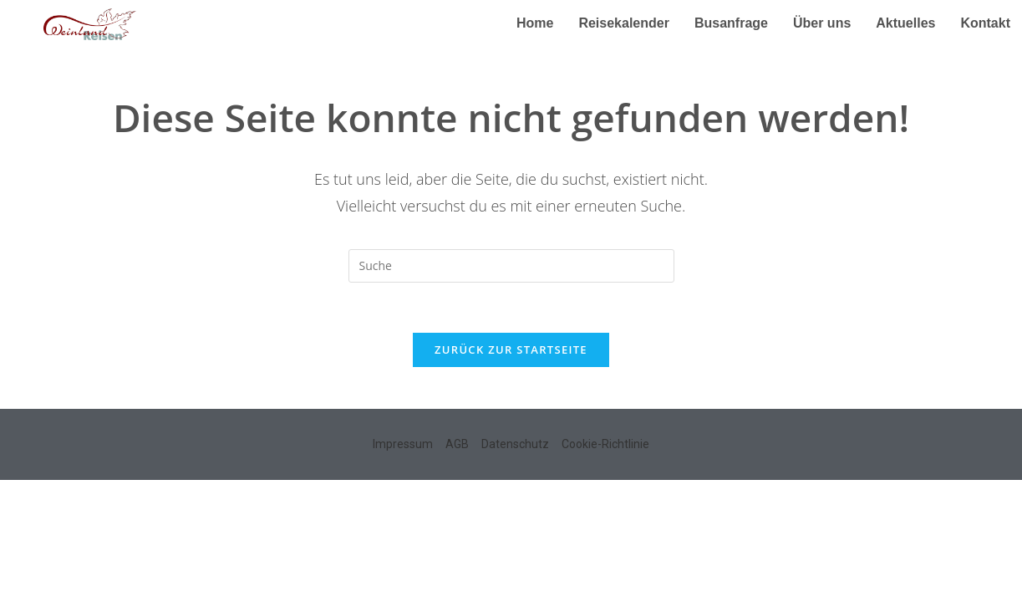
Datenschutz (515, 444)
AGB (457, 444)
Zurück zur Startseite (511, 349)
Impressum (403, 444)
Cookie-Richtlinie (605, 444)
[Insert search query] (511, 266)
